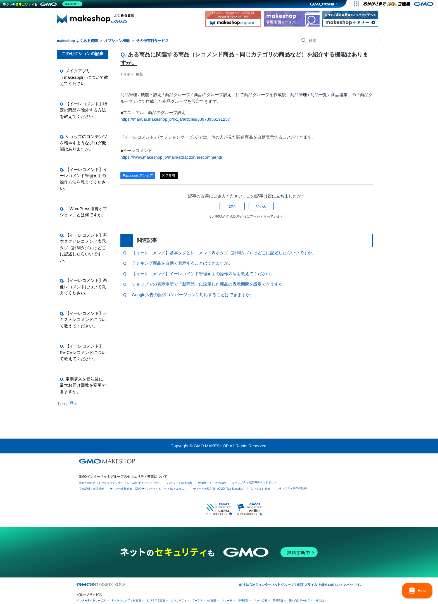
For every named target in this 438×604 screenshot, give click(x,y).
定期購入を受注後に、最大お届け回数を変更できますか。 (83, 385)
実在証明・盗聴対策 (91, 488)
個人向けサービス (299, 600)
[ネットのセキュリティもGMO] (42, 4)
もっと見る (67, 403)
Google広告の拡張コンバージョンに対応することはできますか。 (193, 294)
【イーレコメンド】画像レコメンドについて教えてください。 (83, 286)
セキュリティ (179, 600)
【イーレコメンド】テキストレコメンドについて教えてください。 (83, 319)
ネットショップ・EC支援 (126, 600)
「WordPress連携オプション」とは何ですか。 (83, 211)
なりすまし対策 (260, 488)
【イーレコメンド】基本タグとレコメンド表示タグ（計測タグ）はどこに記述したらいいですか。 (83, 248)
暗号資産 (278, 600)
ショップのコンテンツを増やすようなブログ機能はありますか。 (83, 142)
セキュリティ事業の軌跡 (291, 488)
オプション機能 (117, 41)
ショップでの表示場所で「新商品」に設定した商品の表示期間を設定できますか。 (209, 284)
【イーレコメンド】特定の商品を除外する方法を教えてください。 (83, 110)
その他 (320, 600)
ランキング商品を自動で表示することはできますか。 (182, 263)
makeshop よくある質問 (77, 41)
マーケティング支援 (204, 600)
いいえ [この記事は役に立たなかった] (261, 206)
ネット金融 (260, 600)
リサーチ (227, 600)
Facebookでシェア (138, 175)
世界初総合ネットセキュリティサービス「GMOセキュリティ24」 (120, 482)
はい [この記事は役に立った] (232, 206)
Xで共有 (168, 175)
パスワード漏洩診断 (179, 482)
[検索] (339, 40)
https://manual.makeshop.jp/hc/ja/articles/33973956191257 (175, 119)
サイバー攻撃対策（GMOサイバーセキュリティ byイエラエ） (148, 488)
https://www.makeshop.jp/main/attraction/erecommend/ (171, 157)
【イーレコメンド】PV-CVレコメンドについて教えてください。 (83, 352)
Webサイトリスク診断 (212, 482)
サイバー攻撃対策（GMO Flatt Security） (219, 488)
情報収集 (243, 600)
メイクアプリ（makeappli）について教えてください (84, 77)
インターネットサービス (91, 600)
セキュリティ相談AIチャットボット (254, 482)
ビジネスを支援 (156, 600)
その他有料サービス (152, 41)
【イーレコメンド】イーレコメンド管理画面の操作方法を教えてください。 (83, 179)
